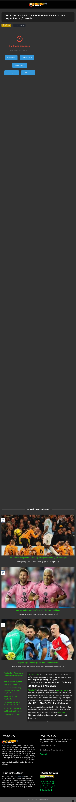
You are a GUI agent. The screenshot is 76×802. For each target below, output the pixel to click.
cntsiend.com (27, 58)
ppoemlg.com (11, 73)
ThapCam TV (7, 745)
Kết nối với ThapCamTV (12, 714)
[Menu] (3, 4)
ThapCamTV (32, 690)
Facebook (43, 754)
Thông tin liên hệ (46, 790)
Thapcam (20, 776)
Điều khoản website (47, 784)
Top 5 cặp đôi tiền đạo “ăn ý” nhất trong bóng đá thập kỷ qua (38, 610)
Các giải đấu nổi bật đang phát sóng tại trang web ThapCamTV (12, 690)
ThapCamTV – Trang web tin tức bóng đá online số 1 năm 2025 (14, 675)
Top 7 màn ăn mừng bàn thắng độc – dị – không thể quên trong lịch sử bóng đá (38, 558)
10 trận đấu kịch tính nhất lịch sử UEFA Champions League (38, 663)
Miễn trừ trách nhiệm (47, 788)
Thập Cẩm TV (33, 674)
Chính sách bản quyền (48, 786)
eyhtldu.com (28, 73)
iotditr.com (11, 58)
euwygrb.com (19, 65)
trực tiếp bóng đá (62, 690)
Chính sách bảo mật (47, 782)
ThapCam (61, 712)
